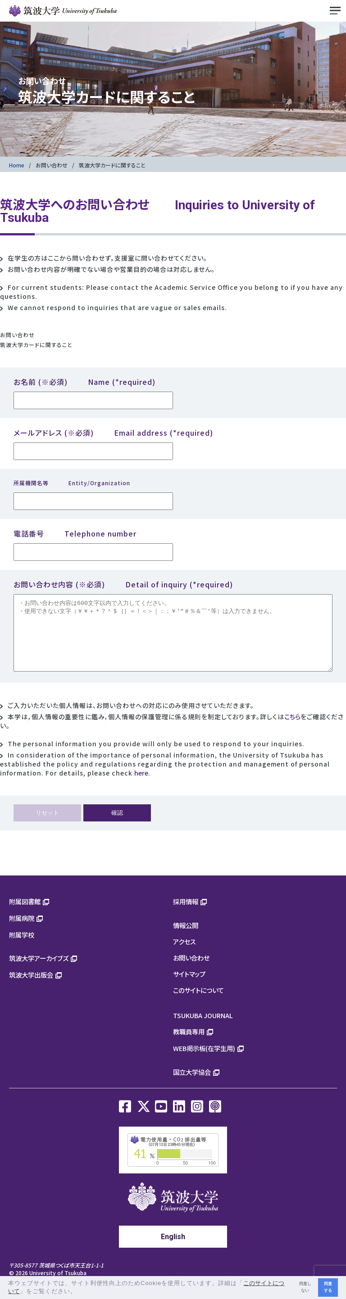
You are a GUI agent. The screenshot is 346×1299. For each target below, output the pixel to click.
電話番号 (75, 533)
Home (16, 165)
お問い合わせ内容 (123, 584)
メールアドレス (113, 432)
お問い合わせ (52, 165)
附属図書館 (25, 915)
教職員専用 (189, 1045)
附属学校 (21, 948)
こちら (292, 730)
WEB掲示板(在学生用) (204, 1061)
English (173, 1250)
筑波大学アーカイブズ (38, 971)
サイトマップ (189, 987)
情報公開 (185, 938)
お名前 (84, 381)
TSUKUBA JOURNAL (203, 1028)
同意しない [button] (305, 1287)
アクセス (184, 955)
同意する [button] (328, 1287)
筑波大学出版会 (31, 988)
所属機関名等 (72, 483)
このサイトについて (198, 1003)
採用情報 (185, 915)
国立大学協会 (192, 1085)
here (141, 786)
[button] (80, 1292)
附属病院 (21, 931)
